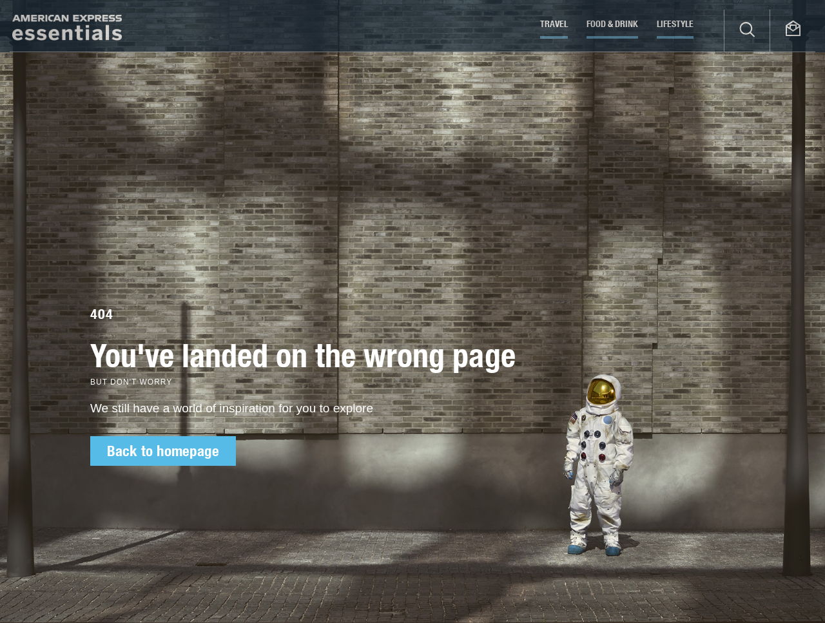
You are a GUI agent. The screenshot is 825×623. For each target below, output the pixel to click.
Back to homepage (163, 451)
